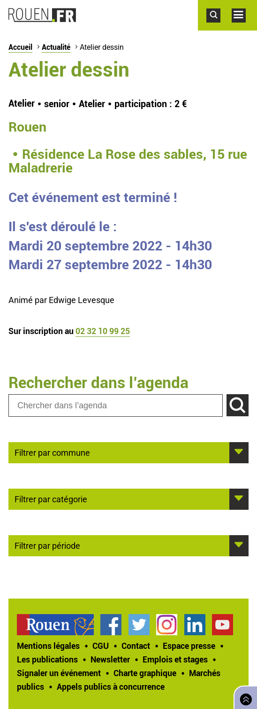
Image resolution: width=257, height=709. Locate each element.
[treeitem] (58, 624)
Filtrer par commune (52, 452)
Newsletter (110, 659)
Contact (135, 645)
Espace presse (189, 645)
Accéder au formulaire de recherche (219, 27)
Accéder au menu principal (244, 27)
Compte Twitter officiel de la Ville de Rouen (139, 624)
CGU (100, 645)
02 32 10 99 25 (103, 330)
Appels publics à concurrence (111, 686)
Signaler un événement (59, 672)
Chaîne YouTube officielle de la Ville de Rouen (222, 624)
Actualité (56, 47)
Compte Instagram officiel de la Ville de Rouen (166, 624)
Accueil (20, 47)
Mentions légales (48, 645)
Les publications (47, 659)
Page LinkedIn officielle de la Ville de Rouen (194, 624)
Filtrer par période (47, 545)
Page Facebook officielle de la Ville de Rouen (110, 624)
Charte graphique (144, 672)
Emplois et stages (175, 659)
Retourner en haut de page (244, 696)
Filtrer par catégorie (51, 498)
